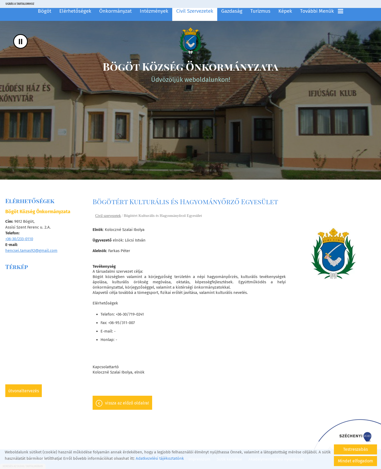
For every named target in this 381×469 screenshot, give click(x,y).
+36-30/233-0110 (19, 238)
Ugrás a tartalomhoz (20, 4)
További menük (321, 11)
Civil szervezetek (194, 11)
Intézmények (154, 11)
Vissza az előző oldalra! (127, 403)
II (20, 41)
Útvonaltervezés (23, 390)
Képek (285, 11)
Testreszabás (355, 449)
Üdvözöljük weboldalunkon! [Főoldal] (190, 71)
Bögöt (44, 11)
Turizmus (260, 11)
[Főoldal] (190, 41)
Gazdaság (231, 11)
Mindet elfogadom (355, 460)
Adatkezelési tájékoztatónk (160, 458)
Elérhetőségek (75, 11)
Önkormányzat (115, 11)
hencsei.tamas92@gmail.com (31, 250)
